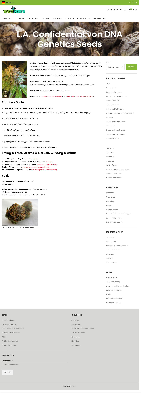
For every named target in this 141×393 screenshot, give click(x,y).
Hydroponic (110, 129)
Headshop (110, 164)
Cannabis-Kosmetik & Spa (116, 99)
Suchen (109, 66)
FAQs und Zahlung (113, 285)
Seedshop (110, 151)
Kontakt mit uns (112, 281)
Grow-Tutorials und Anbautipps (118, 172)
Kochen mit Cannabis (114, 181)
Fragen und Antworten (115, 112)
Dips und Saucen (112, 108)
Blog (108, 87)
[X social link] (132, 2)
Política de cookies (113, 306)
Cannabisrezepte (112, 104)
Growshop (110, 257)
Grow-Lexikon (111, 266)
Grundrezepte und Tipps (115, 125)
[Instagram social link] (135, 2)
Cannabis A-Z (111, 91)
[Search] (125, 11)
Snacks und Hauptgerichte (116, 133)
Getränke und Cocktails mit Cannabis (120, 116)
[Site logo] (17, 11)
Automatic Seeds (112, 253)
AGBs (108, 298)
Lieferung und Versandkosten (117, 289)
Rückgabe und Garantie (115, 293)
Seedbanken (111, 245)
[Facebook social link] (129, 2)
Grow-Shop (110, 156)
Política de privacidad (114, 302)
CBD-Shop (110, 160)
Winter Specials (112, 168)
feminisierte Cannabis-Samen (117, 249)
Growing (109, 121)
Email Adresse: (7, 363)
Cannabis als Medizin (114, 95)
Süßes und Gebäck (113, 142)
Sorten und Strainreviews (116, 137)
